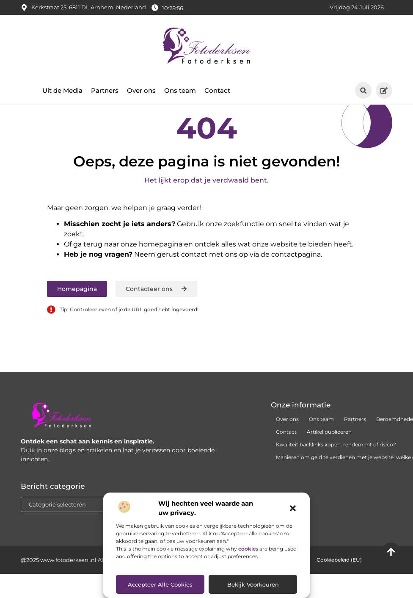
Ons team (180, 90)
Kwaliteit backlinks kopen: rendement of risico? (336, 479)
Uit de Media (62, 90)
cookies (248, 548)
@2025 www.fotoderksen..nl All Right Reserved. (85, 594)
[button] (293, 508)
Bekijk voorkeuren (253, 584)
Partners (104, 90)
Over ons (141, 90)
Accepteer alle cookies (160, 584)
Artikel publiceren (329, 466)
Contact (217, 90)
